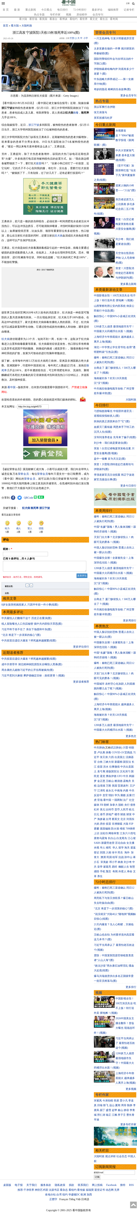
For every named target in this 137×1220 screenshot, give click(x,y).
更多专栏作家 (128, 1124)
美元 (102, 809)
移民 (108, 847)
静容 (126, 1110)
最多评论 (97, 9)
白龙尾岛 (121, 838)
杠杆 (96, 809)
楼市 (117, 814)
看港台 (53, 19)
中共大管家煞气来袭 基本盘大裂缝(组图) (125, 155)
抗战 (121, 857)
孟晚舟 (127, 781)
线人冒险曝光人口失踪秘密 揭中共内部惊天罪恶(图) (31, 625)
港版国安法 (112, 771)
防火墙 (115, 828)
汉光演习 (125, 771)
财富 (129, 814)
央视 (96, 847)
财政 (123, 814)
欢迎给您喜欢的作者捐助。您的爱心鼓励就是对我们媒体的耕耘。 (39, 399)
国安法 (127, 761)
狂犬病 (59, 235)
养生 (100, 876)
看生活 (104, 19)
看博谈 (63, 19)
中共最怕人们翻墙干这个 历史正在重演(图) (26, 619)
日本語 (85, 1199)
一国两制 (117, 799)
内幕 (125, 790)
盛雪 (108, 1110)
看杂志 (64, 1189)
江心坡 (132, 838)
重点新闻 (30, 9)
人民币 (124, 809)
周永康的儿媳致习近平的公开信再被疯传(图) (27, 671)
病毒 (75, 112)
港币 (102, 814)
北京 (123, 819)
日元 (96, 814)
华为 (117, 795)
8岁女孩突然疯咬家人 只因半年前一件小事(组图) (29, 606)
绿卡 (114, 852)
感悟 (96, 871)
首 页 (6, 9)
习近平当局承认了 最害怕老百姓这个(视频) (125, 1043)
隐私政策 (60, 1185)
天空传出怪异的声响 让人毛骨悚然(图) (125, 258)
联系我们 (83, 1185)
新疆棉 (118, 761)
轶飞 (105, 1105)
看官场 (33, 19)
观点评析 (110, 1156)
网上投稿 (97, 1185)
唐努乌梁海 (100, 838)
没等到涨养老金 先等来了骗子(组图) (115, 437)
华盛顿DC (74, 1194)
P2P (131, 823)
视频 (68, 14)
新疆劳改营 (107, 842)
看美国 (43, 19)
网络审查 (113, 833)
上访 (96, 833)
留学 (121, 847)
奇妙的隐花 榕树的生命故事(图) (112, 89)
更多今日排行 (128, 485)
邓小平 (113, 862)
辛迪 (96, 1119)
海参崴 (101, 819)
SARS (97, 842)
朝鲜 (106, 804)
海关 (127, 847)
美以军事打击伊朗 (104, 106)
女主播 (130, 842)
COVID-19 (118, 752)
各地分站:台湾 (53, 1194)
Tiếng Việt (75, 1199)
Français (63, 1199)
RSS (131, 1185)
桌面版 (7, 1185)
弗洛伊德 (111, 776)
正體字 (53, 1199)
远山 (111, 1105)
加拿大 (114, 804)
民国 (109, 857)
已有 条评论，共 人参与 (19, 558)
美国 (114, 785)
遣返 (133, 847)
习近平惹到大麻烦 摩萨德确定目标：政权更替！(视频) (33, 677)
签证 (96, 852)
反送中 (98, 795)
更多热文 (131, 736)
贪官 (105, 795)
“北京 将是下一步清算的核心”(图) (21, 636)
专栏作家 (55, 14)
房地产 (110, 814)
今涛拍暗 (108, 1100)
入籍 (108, 852)
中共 (125, 776)
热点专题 (39, 14)
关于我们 (31, 1185)
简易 (116, 1100)
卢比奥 (101, 752)
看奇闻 (114, 19)
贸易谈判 (123, 785)
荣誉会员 (23, 473)
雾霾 (96, 828)
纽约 (65, 1194)
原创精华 (82, 14)
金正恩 (101, 781)
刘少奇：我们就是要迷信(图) (110, 442)
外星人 (122, 871)
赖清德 (118, 781)
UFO (119, 776)
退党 (102, 776)
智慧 (132, 866)
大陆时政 (26, 25)
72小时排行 (80, 9)
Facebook (111, 1185)
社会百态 (121, 1156)
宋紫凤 (98, 1100)
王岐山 (110, 781)
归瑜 (100, 1105)
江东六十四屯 (128, 833)
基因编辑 (105, 828)
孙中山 (128, 857)
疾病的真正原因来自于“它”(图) (112, 421)
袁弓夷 (101, 771)
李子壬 (122, 1114)
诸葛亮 (107, 866)
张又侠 (104, 757)
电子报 (19, 1185)
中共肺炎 (99, 747)
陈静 (129, 1105)
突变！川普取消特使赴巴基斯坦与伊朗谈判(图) (125, 273)
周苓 (123, 1105)
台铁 (100, 761)
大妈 (96, 823)
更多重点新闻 (128, 284)
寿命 (129, 871)
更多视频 (131, 1088)
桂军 (115, 857)
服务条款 (45, 1185)
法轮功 (104, 833)
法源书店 (54, 1189)
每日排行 (62, 9)
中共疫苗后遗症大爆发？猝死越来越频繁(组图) (28, 642)
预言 (109, 871)
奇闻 (115, 871)
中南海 (118, 790)
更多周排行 (129, 620)
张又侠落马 (100, 112)
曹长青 (130, 1114)
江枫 (114, 1114)
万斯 (108, 785)
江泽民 (101, 790)
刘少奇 (128, 862)
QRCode (28, 497)
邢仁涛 (101, 1114)
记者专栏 (129, 9)
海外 (127, 852)
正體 (127, 3)
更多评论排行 (81, 648)
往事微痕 (114, 766)
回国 (102, 852)
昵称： (7, 549)
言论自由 (120, 842)
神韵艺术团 (41, 1189)
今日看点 (46, 9)
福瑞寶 (90, 1189)
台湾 (108, 819)
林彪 (120, 862)
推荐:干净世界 (26, 1189)
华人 (102, 847)
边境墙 (101, 785)
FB (101, 804)
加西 (89, 1194)
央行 (127, 804)
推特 (122, 1185)
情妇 (111, 795)
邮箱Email (98, 1172)
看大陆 (23, 19)
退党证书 (99, 1189)
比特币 (110, 809)
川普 (125, 747)
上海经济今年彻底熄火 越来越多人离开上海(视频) (126, 1078)
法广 (125, 799)
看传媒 (81, 1189)
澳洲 (103, 857)
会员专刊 (98, 14)
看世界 (84, 19)
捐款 (71, 1185)
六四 (111, 757)
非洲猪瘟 (117, 823)
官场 (100, 799)
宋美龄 (104, 862)
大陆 (125, 823)
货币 (117, 809)
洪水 (105, 766)
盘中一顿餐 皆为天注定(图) (110, 458)
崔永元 (110, 790)
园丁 (102, 1110)
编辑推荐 (113, 9)
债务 (133, 804)
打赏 (72, 38)
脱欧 (121, 804)
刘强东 (130, 819)
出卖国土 (119, 757)
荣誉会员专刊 (105, 32)
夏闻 (117, 1105)
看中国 (11, 387)
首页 (5, 25)
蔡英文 (116, 819)
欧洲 (83, 1194)
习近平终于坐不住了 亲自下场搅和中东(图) (26, 631)
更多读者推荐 (81, 683)
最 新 (17, 9)
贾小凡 (124, 1100)
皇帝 (100, 866)
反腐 (129, 795)
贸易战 (128, 752)
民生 (121, 852)
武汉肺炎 (116, 747)
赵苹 (114, 1110)
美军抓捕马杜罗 (103, 117)
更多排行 (131, 987)
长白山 (112, 838)
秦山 (120, 1110)
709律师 (130, 828)
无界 (116, 1189)
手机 (102, 871)
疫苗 (38, 163)
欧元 (131, 809)
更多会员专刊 (128, 95)
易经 (115, 866)
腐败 (123, 795)
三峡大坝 (108, 761)
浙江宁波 (33, 124)
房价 (102, 823)
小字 (85, 38)
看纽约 (74, 19)
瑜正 (108, 1114)
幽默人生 (123, 866)
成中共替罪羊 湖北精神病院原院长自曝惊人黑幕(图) (31, 666)
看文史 (94, 19)
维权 (122, 828)
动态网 (110, 1189)
